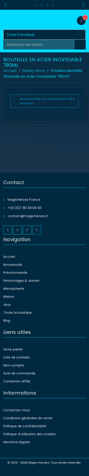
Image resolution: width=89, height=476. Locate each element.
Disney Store (33, 70)
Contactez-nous (16, 410)
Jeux (7, 304)
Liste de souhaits (16, 357)
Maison (9, 296)
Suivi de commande (19, 373)
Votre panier (13, 349)
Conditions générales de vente (27, 418)
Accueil (9, 70)
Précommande (15, 272)
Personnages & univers (21, 280)
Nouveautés (13, 264)
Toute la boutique (17, 312)
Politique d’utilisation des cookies (29, 434)
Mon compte (13, 365)
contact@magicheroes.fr (28, 216)
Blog (6, 320)
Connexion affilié (16, 381)
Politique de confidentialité (24, 426)
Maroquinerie (13, 288)
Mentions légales (16, 442)
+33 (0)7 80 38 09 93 (24, 208)
